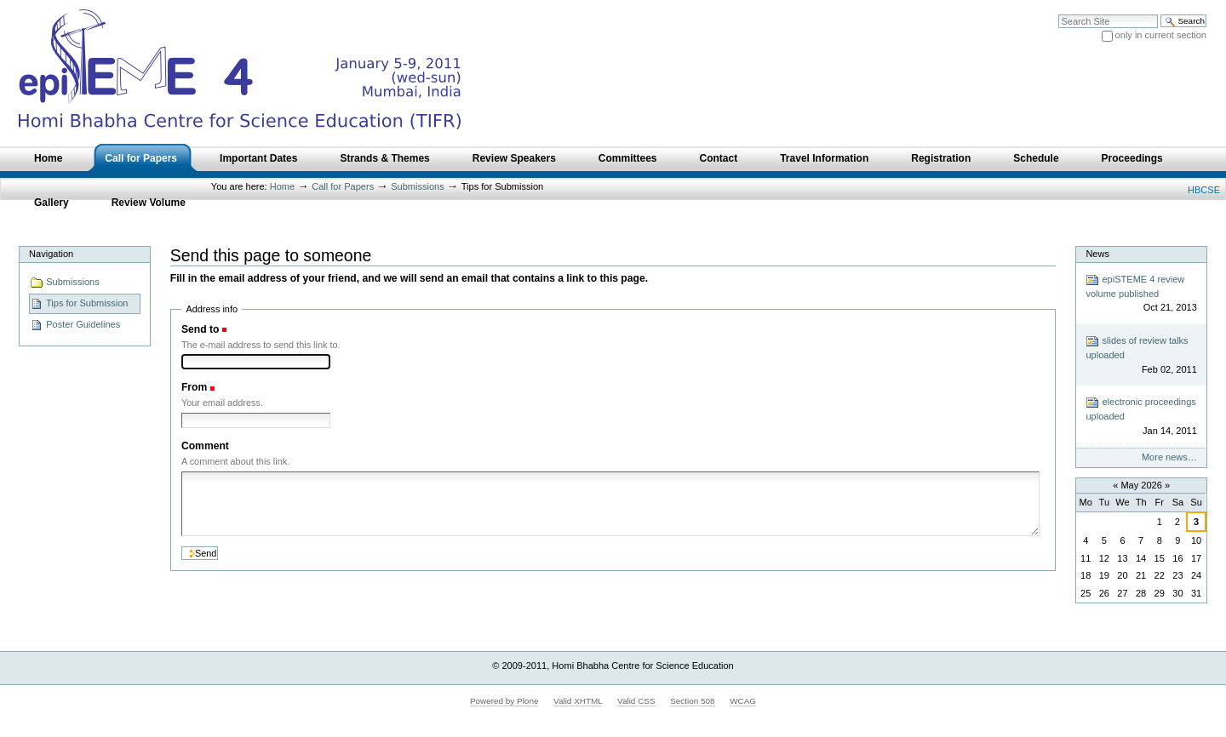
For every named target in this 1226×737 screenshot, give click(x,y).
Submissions (417, 186)
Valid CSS (636, 701)
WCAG (743, 701)
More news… (1169, 457)
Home (282, 186)
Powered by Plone (504, 701)
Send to (200, 329)
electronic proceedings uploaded (1141, 416)
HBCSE (1204, 190)
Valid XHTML (577, 701)
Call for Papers (343, 186)
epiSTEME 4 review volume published (1141, 294)
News (1097, 254)
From (194, 387)
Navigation (51, 254)
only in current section (1160, 35)
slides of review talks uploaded (1141, 355)
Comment (205, 446)
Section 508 (692, 701)
